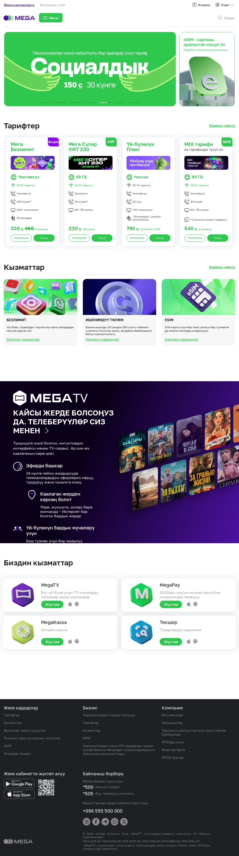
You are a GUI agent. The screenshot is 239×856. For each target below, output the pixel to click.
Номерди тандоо (17, 753)
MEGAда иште (173, 742)
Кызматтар (12, 723)
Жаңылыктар (172, 723)
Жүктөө (52, 604)
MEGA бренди (173, 757)
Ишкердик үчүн (52, 5)
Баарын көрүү (222, 125)
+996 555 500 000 (103, 811)
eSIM (7, 746)
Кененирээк (21, 237)
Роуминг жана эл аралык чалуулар (32, 738)
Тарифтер (12, 715)
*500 (88, 787)
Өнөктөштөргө (173, 750)
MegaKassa (54, 622)
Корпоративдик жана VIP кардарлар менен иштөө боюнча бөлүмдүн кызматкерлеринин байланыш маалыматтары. (119, 750)
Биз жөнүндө (172, 715)
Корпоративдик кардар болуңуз (109, 715)
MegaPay (170, 585)
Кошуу (44, 237)
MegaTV (50, 585)
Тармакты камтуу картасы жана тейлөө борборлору (194, 732)
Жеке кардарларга (19, 5)
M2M (86, 738)
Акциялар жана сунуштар (25, 730)
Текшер (168, 622)
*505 (88, 793)
